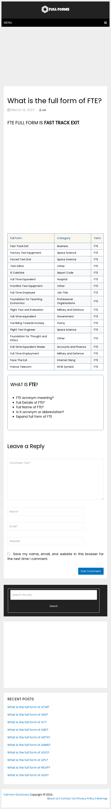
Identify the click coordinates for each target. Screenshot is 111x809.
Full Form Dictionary (16, 794)
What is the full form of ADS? (28, 775)
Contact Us (67, 798)
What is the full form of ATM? (28, 707)
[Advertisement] (55, 56)
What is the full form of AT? (27, 722)
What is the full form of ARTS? (28, 737)
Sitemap (101, 798)
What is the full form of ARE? (27, 730)
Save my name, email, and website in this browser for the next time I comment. (55, 556)
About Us (52, 798)
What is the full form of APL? (27, 760)
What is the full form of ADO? (28, 752)
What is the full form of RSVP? (28, 767)
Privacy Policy (85, 798)
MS (44, 110)
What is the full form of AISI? (27, 715)
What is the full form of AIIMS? (29, 745)
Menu (8, 22)
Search (54, 606)
